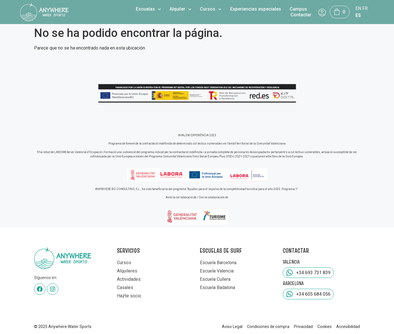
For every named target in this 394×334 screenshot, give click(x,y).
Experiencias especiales (255, 9)
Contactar (300, 14)
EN (358, 8)
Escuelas (148, 9)
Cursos (210, 9)
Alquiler (180, 9)
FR (365, 8)
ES (358, 15)
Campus (298, 9)
